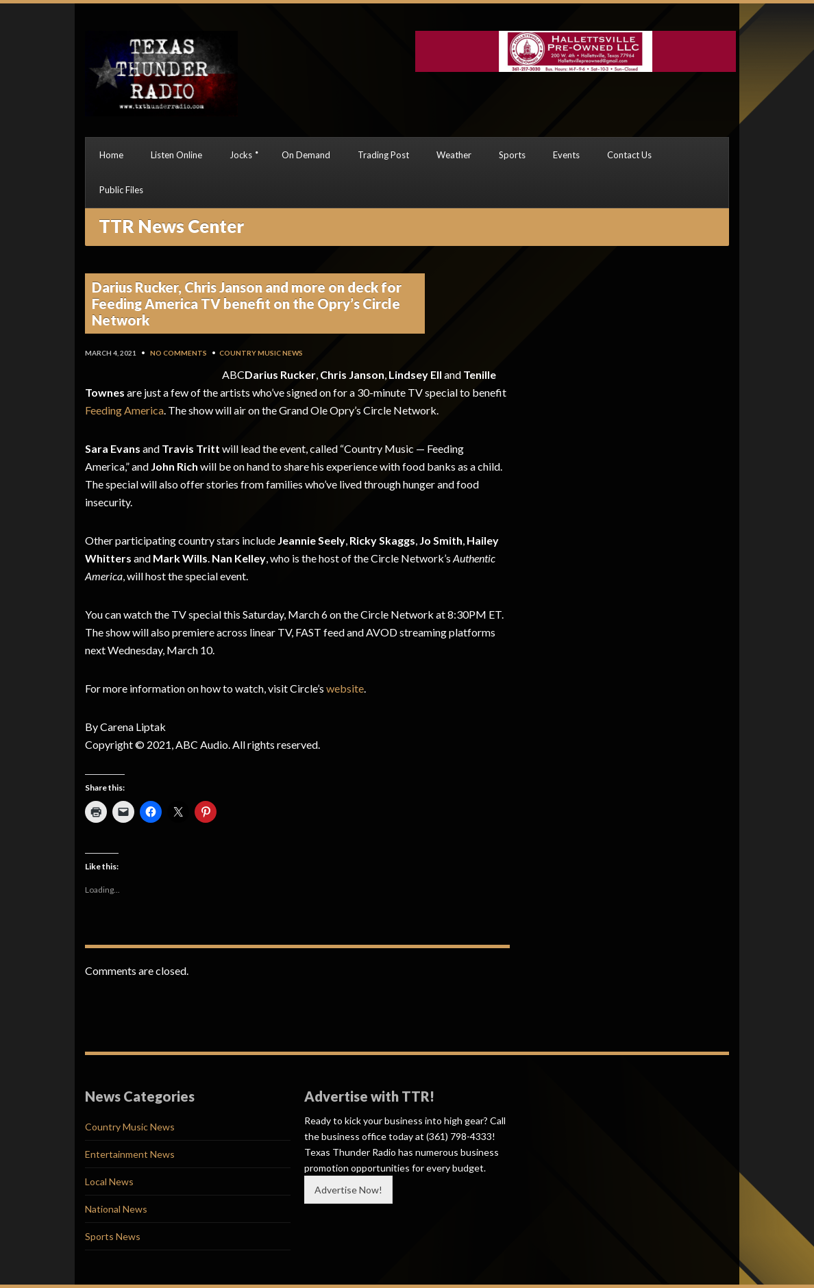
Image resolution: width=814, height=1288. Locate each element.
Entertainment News (130, 1154)
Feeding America (124, 410)
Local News (109, 1181)
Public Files (121, 189)
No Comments (178, 353)
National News (116, 1209)
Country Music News (261, 353)
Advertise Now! (348, 1190)
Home (111, 154)
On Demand (306, 154)
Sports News (112, 1236)
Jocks (241, 154)
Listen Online (176, 154)
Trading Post (383, 154)
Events (566, 154)
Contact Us (629, 154)
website (345, 688)
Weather (453, 154)
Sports (512, 154)
